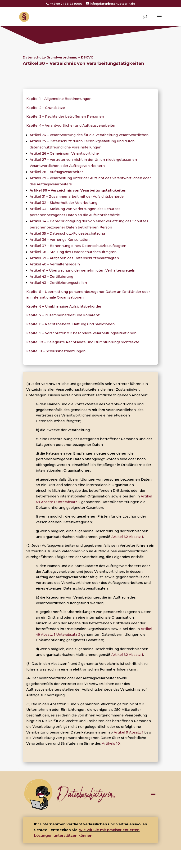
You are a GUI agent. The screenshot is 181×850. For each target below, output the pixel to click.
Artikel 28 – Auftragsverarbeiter (56, 172)
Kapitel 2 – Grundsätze (45, 108)
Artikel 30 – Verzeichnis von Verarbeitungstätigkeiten (78, 190)
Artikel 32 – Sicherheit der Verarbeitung (63, 203)
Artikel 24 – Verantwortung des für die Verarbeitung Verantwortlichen (89, 135)
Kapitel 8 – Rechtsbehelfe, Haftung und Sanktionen (70, 324)
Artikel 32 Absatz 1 (127, 537)
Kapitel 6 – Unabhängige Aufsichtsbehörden (64, 306)
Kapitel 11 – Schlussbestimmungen (56, 351)
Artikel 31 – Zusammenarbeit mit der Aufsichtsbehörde (77, 196)
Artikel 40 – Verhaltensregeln (55, 264)
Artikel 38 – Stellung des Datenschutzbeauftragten (73, 252)
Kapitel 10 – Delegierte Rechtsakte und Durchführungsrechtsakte (82, 342)
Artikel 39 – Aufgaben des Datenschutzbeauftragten (74, 258)
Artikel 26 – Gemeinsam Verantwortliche (64, 153)
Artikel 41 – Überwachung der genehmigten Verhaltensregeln (82, 270)
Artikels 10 (111, 743)
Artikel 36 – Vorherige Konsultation (60, 239)
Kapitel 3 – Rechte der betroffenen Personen (65, 116)
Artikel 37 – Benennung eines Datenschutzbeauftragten (78, 246)
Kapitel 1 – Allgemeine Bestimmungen (58, 99)
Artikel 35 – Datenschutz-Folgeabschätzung (67, 233)
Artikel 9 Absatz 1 (128, 732)
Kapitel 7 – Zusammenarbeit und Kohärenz (63, 315)
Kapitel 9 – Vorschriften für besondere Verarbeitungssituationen (81, 333)
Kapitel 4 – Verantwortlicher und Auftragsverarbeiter (71, 125)
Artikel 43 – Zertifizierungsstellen (58, 283)
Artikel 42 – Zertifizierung (51, 276)
